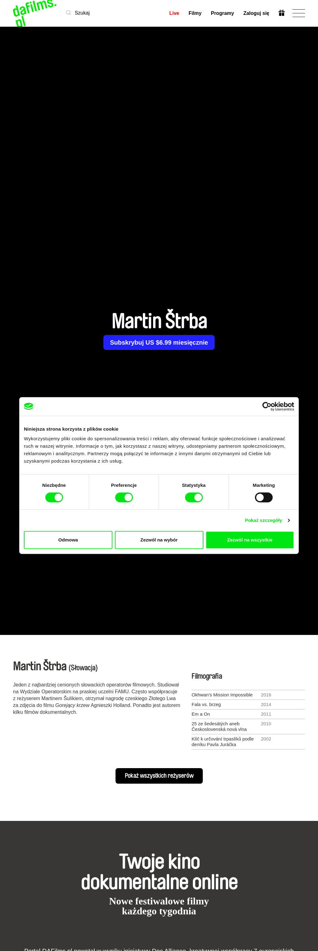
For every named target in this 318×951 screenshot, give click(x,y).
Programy (222, 13)
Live (174, 13)
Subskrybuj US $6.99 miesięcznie (159, 342)
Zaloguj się (256, 13)
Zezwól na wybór (159, 539)
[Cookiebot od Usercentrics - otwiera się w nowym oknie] (267, 406)
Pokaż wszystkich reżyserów (159, 776)
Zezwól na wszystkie (250, 539)
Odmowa (68, 539)
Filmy (195, 13)
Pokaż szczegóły (263, 520)
